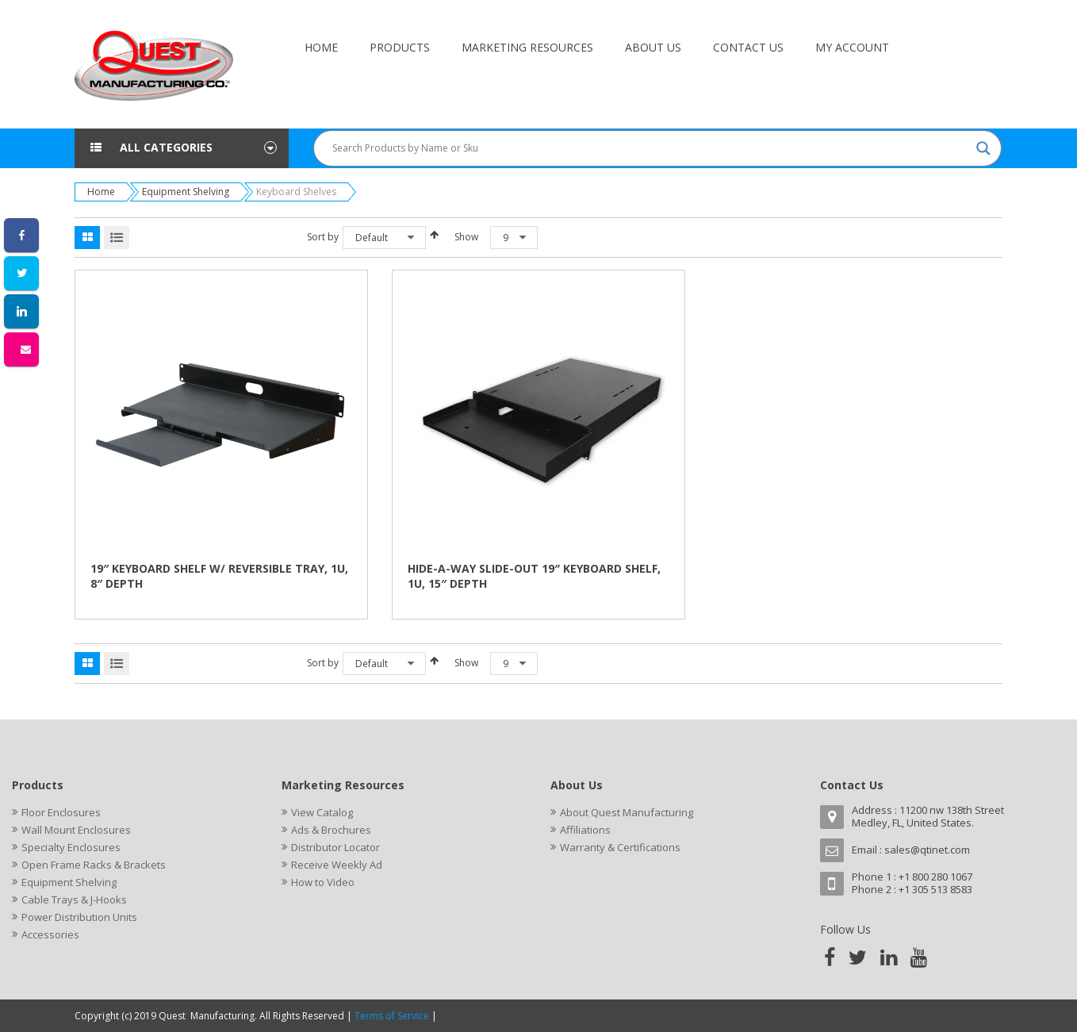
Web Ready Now (477, 1015)
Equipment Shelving (185, 191)
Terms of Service (392, 1015)
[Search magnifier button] (983, 148)
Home (101, 191)
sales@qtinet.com (927, 849)
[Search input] (650, 148)
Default (371, 237)
